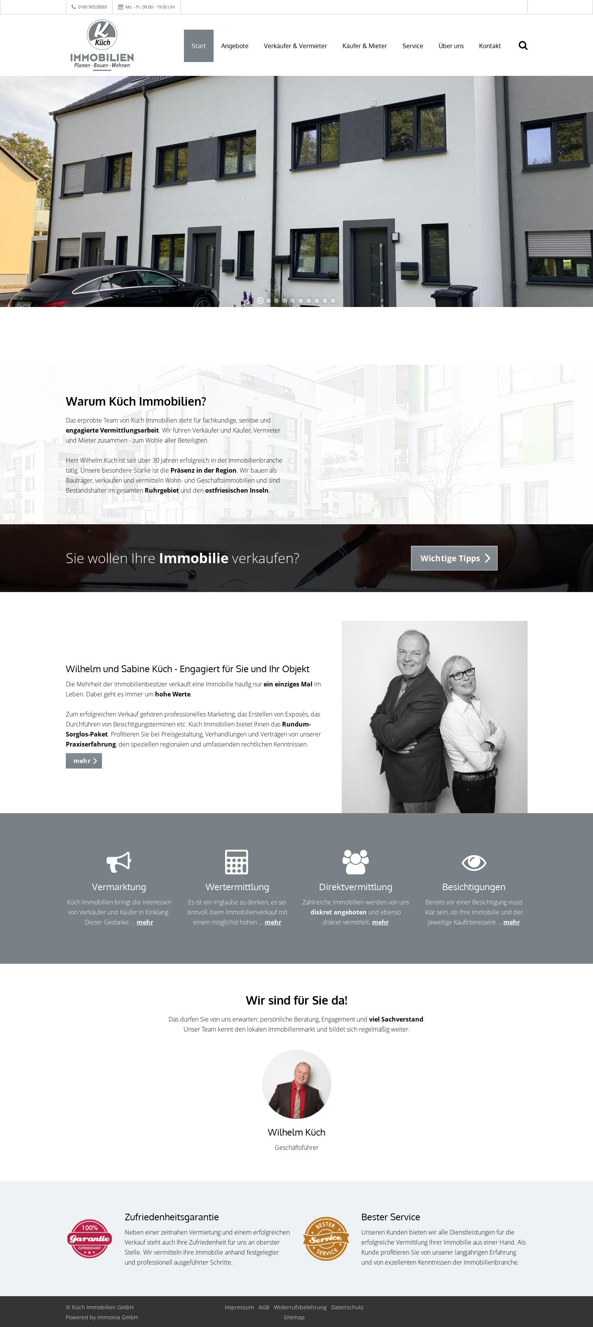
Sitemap (294, 1317)
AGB (264, 1307)
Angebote (235, 46)
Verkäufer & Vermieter (295, 46)
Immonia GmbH (117, 1317)
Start (199, 46)
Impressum (239, 1307)
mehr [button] (82, 761)
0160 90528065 (92, 7)
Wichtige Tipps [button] (450, 558)
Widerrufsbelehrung (300, 1307)
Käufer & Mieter (364, 46)
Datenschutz (347, 1307)
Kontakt (490, 46)
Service (413, 46)
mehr (145, 922)
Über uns (451, 46)
